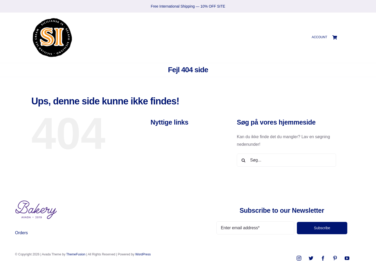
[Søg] (243, 160)
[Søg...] (286, 160)
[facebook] (323, 258)
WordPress (143, 254)
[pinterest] (335, 258)
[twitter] (311, 258)
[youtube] (347, 258)
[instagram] (299, 258)
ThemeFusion (75, 254)
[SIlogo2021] (52, 18)
